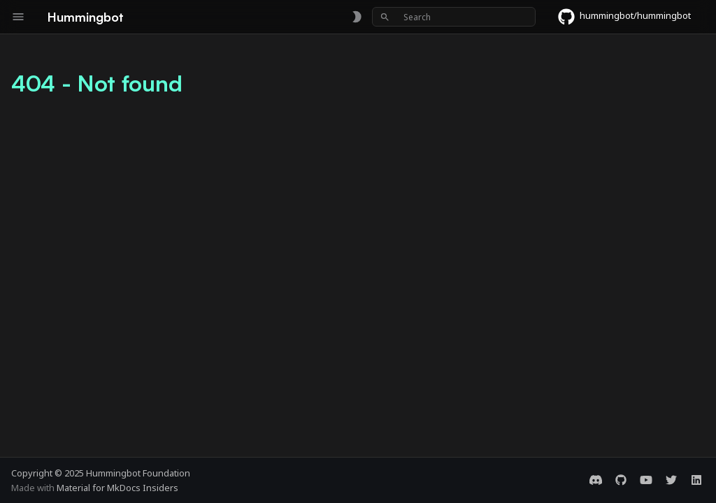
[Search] (454, 17)
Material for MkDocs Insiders (117, 487)
